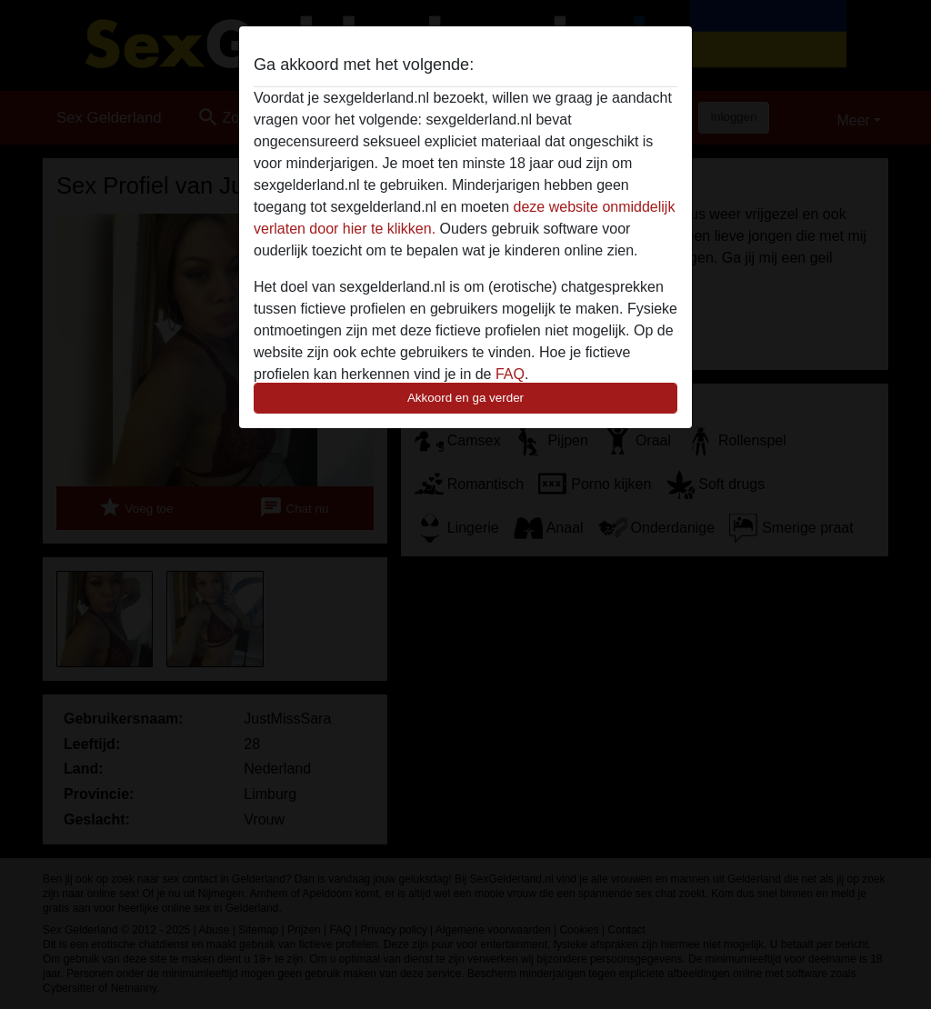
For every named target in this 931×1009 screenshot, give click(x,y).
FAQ (510, 374)
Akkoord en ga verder (465, 398)
